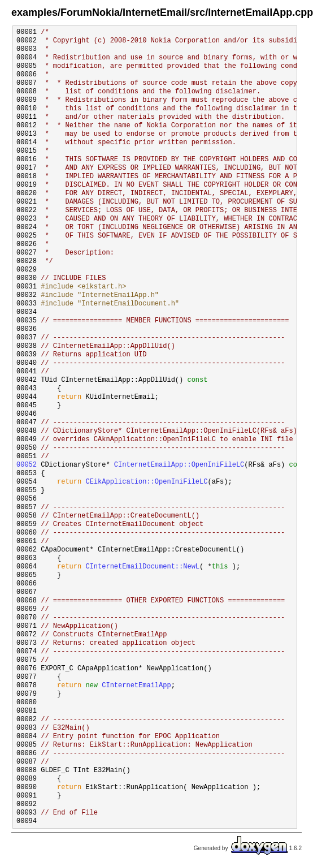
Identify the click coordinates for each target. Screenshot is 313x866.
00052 (26, 465)
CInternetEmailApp (136, 686)
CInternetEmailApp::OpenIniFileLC (179, 465)
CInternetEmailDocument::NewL (142, 567)
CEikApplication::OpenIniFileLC (146, 482)
